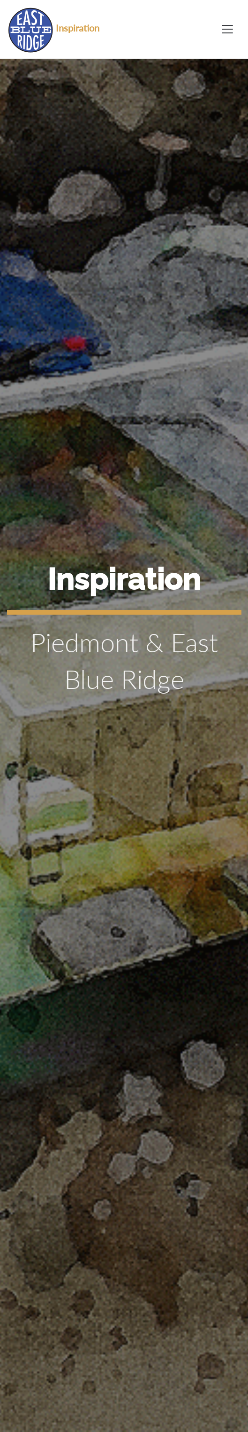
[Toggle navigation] (227, 29)
